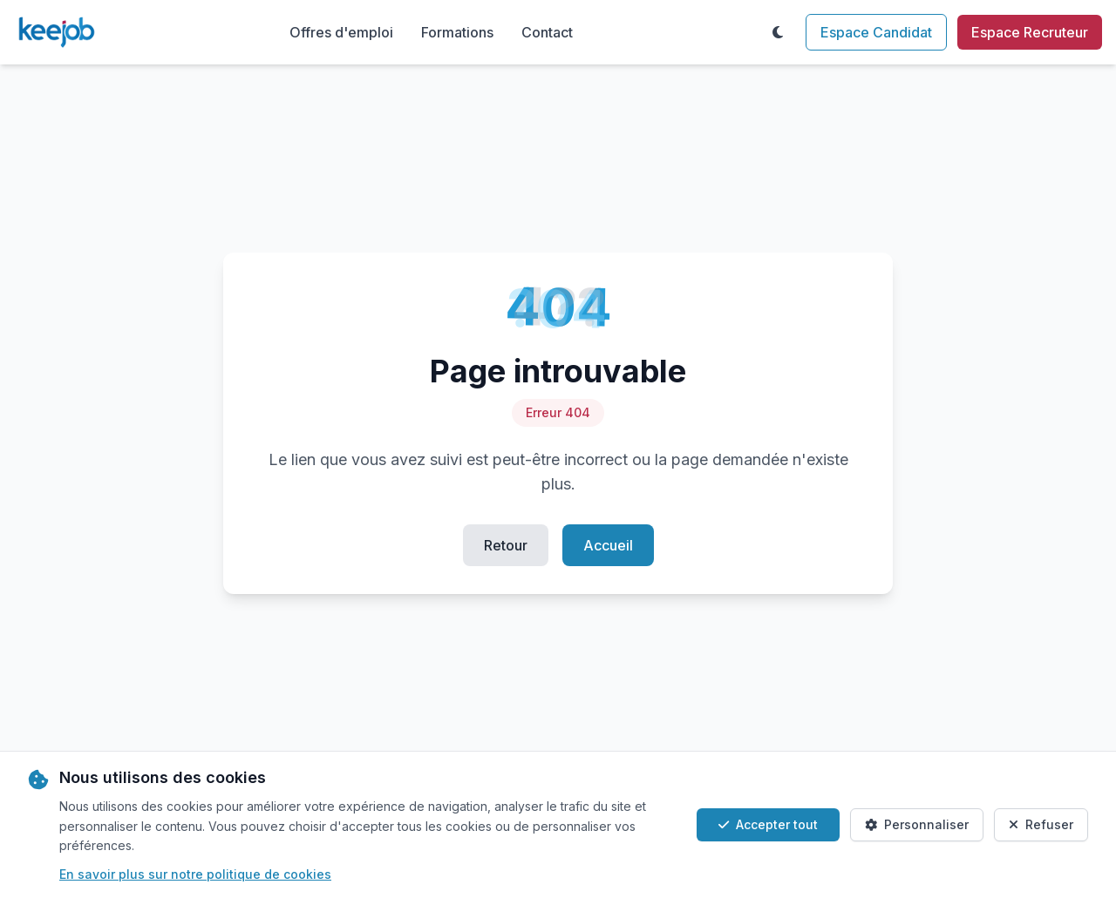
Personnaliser (917, 824)
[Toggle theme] (778, 32)
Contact (547, 32)
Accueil (608, 545)
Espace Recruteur (1029, 32)
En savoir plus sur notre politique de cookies (195, 874)
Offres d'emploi (341, 32)
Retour (505, 545)
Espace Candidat (876, 32)
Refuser (1041, 824)
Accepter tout (768, 824)
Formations (457, 32)
